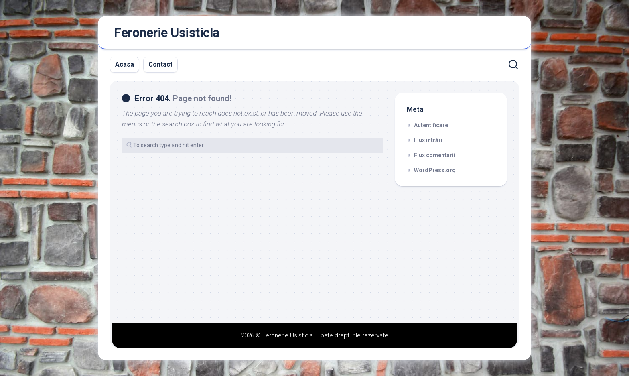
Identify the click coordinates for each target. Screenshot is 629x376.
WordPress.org (435, 170)
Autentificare (431, 125)
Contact (160, 64)
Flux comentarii (434, 155)
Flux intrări (428, 140)
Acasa (124, 64)
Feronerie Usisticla (166, 32)
